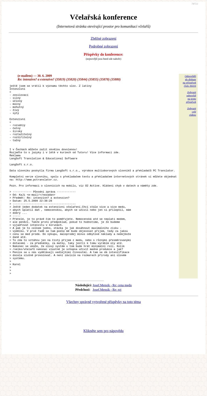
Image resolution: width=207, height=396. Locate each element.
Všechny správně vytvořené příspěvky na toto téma (103, 340)
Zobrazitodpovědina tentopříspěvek (191, 97)
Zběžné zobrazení (103, 38)
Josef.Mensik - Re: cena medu (112, 323)
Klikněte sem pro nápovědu (103, 369)
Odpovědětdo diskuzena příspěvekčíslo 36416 (189, 81)
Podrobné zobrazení (103, 46)
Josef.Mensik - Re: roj (107, 327)
